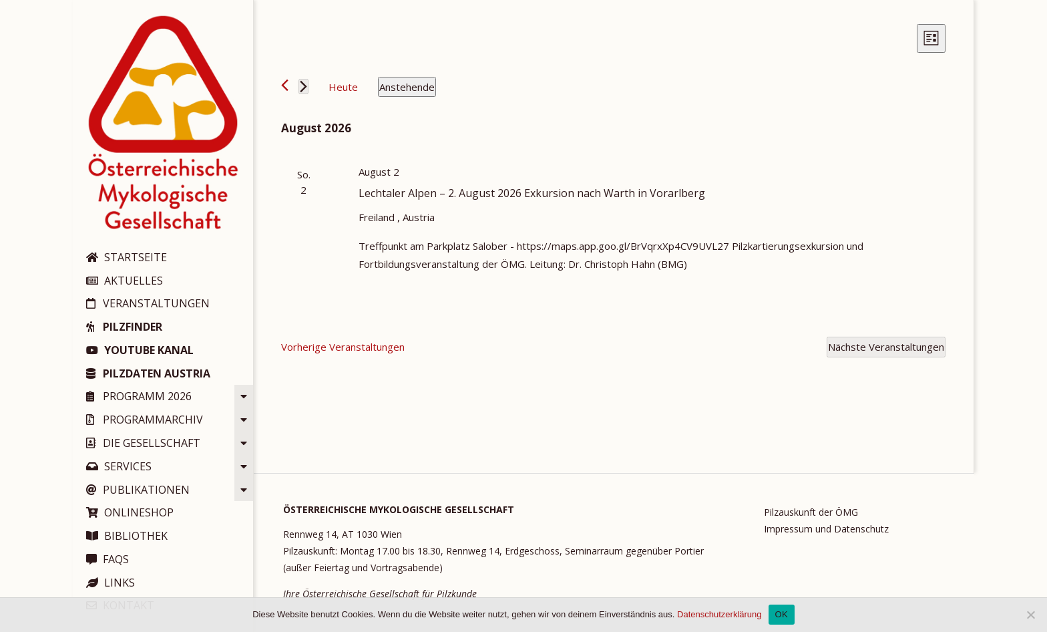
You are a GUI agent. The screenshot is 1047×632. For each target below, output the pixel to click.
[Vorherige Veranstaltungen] (284, 85)
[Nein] (1030, 614)
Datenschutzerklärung (719, 614)
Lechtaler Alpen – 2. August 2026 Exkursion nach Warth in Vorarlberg (532, 193)
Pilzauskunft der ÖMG (811, 512)
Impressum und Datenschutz (826, 528)
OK (781, 614)
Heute (343, 87)
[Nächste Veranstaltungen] (303, 86)
